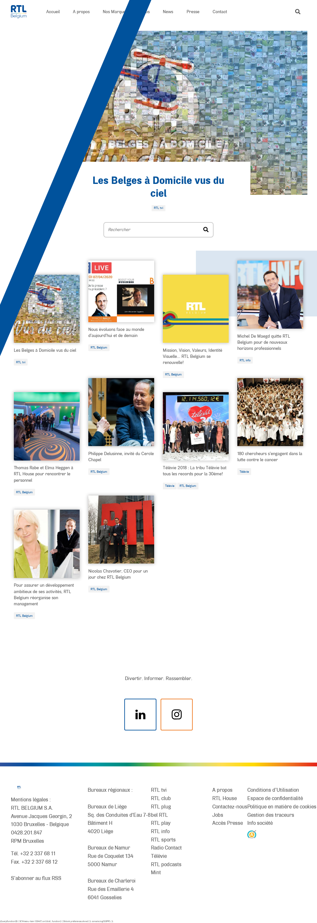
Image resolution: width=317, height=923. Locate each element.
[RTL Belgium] (22, 11)
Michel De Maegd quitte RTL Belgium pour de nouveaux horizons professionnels (263, 342)
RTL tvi (20, 362)
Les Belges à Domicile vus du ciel (45, 350)
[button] (297, 11)
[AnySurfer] (251, 834)
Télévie (169, 485)
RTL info (245, 360)
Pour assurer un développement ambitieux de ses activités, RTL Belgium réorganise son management (44, 594)
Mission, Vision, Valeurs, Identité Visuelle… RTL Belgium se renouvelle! (192, 356)
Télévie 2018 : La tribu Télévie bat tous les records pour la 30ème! (194, 470)
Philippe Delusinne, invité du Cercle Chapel (121, 456)
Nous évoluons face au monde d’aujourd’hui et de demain (116, 332)
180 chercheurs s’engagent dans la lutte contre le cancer (269, 456)
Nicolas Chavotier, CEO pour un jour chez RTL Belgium (118, 574)
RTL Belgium (99, 347)
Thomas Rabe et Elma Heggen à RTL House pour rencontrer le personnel (43, 473)
